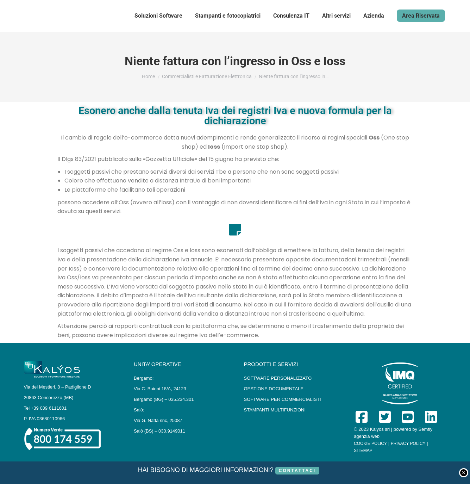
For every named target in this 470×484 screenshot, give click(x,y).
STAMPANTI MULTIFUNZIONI (275, 409)
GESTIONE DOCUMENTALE (274, 388)
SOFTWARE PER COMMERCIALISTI (282, 399)
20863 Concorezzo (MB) (49, 397)
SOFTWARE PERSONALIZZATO (278, 378)
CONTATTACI (297, 470)
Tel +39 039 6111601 (45, 408)
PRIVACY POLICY (408, 443)
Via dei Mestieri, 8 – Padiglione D (57, 387)
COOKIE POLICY (370, 443)
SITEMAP (363, 450)
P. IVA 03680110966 (44, 418)
